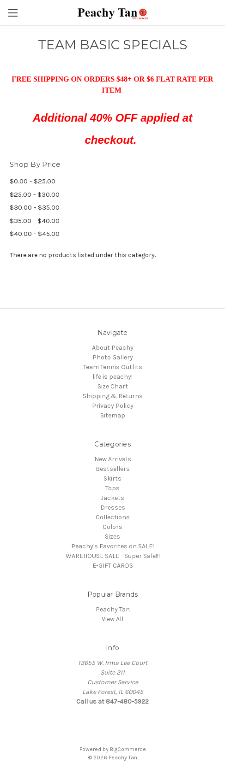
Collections (113, 517)
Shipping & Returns (113, 396)
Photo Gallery (112, 357)
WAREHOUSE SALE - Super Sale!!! (113, 556)
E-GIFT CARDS (112, 566)
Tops (112, 488)
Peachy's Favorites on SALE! (112, 546)
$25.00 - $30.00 (35, 194)
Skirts (112, 478)
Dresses (112, 507)
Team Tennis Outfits (112, 367)
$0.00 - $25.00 (32, 181)
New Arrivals (112, 459)
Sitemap (112, 415)
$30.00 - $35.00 (35, 207)
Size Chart (112, 386)
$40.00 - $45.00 (35, 233)
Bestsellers (113, 469)
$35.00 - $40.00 (35, 221)
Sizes (112, 536)
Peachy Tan (113, 609)
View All (112, 619)
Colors (112, 527)
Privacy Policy (113, 406)
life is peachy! (112, 377)
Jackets (112, 498)
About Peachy (113, 348)
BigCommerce (128, 749)
